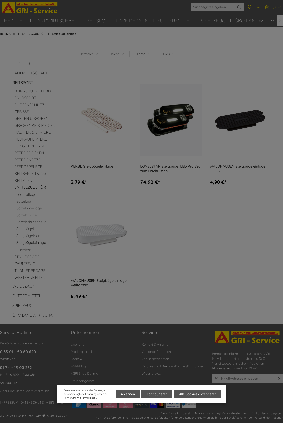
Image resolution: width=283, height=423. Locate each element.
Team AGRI (79, 359)
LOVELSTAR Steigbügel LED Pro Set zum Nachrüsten (170, 168)
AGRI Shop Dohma (84, 373)
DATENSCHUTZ (32, 402)
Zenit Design (58, 415)
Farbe (144, 54)
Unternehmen (85, 332)
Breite (118, 54)
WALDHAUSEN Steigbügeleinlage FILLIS (237, 168)
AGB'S (50, 402)
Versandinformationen (158, 352)
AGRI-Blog (78, 366)
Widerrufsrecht (152, 373)
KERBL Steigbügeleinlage (92, 166)
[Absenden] (279, 378)
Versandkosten (231, 413)
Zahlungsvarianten (155, 359)
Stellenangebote (83, 381)
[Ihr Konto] (258, 7)
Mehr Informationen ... (85, 397)
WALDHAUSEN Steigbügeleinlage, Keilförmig (99, 283)
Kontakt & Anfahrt (155, 344)
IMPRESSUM (9, 402)
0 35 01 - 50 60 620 (18, 351)
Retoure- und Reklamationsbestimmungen (173, 366)
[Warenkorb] (273, 7)
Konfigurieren (156, 394)
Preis (169, 54)
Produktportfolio (82, 352)
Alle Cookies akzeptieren (197, 394)
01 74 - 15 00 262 (16, 367)
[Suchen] (239, 7)
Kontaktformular (37, 391)
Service (149, 332)
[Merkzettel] (249, 7)
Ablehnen (128, 394)
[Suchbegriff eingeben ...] (213, 7)
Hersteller (89, 54)
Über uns (77, 344)
